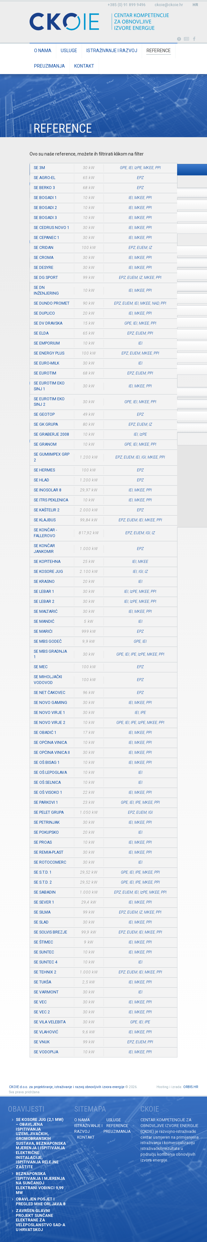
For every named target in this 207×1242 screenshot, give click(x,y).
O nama (42, 50)
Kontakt (84, 66)
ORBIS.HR (190, 1087)
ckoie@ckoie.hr (169, 5)
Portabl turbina (179, 39)
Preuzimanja (49, 66)
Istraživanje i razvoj (111, 50)
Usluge (69, 50)
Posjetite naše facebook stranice (194, 39)
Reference (159, 50)
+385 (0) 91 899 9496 (127, 5)
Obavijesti (186, 39)
